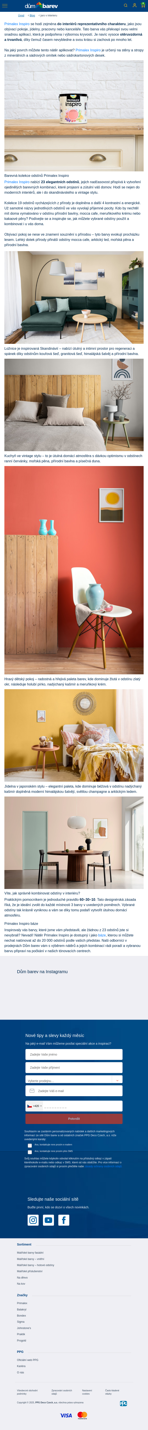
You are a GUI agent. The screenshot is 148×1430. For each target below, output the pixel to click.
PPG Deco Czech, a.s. (46, 1402)
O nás (20, 1372)
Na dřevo (22, 1277)
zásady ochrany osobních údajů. (103, 1166)
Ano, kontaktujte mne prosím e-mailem (53, 1144)
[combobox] (34, 1106)
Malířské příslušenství (30, 1271)
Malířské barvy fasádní (30, 1252)
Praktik (21, 1334)
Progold (21, 1340)
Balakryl (22, 1309)
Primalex (22, 1303)
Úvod (21, 15)
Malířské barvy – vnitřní (30, 1259)
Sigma (21, 1321)
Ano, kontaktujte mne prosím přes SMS (54, 1151)
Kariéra (21, 1366)
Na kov (21, 1283)
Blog (32, 15)
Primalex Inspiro (17, 24)
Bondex (21, 1315)
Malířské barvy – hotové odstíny (35, 1265)
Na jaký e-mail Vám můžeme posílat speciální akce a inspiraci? (68, 1043)
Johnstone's (24, 1328)
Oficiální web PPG (27, 1360)
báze (102, 935)
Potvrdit (74, 1118)
